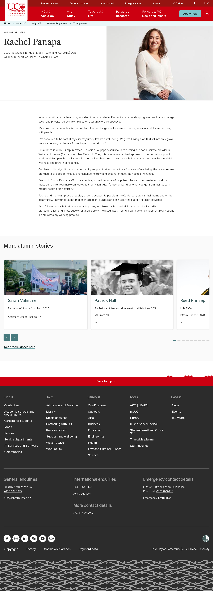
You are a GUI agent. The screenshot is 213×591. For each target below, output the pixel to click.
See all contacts (83, 513)
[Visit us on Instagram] (16, 538)
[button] (190, 13)
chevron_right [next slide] (14, 337)
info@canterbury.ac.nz (17, 497)
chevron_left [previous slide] (7, 337)
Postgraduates (133, 3)
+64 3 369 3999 (13, 491)
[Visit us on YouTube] (42, 538)
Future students (49, 3)
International (107, 3)
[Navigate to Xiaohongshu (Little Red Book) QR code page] (51, 538)
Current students (79, 3)
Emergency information (157, 497)
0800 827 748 (12, 486)
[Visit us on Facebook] (7, 538)
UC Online (177, 3)
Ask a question (82, 493)
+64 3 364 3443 (82, 486)
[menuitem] (47, 13)
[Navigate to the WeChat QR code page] (33, 538)
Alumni (156, 3)
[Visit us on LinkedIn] (24, 538)
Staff (206, 3)
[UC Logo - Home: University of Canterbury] (16, 10)
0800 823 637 (164, 491)
